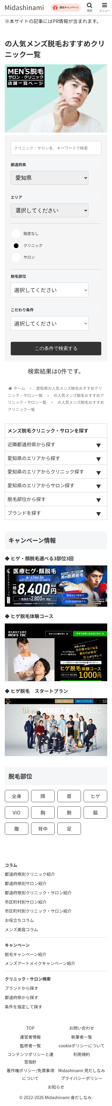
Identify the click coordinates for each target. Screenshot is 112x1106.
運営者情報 (30, 1037)
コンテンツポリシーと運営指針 (30, 1058)
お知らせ (56, 1087)
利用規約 (81, 1054)
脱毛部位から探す (26, 499)
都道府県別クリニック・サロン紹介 (38, 893)
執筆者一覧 (81, 1037)
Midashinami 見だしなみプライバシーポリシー (81, 1074)
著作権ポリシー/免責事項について (30, 1074)
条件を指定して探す (23, 1007)
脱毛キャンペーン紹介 (25, 954)
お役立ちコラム (19, 920)
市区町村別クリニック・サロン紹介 (38, 911)
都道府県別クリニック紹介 (30, 874)
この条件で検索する (56, 348)
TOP (30, 1028)
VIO (17, 812)
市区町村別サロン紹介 (26, 902)
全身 (16, 795)
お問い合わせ (81, 1028)
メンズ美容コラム (21, 929)
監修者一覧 (30, 1046)
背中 (42, 828)
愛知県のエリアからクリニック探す (45, 471)
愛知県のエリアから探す (33, 458)
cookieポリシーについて (82, 1046)
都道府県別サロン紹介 (26, 883)
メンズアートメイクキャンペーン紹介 (40, 963)
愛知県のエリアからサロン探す (40, 485)
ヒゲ (95, 795)
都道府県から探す (21, 997)
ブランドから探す (21, 988)
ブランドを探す (24, 512)
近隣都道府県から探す (31, 444)
